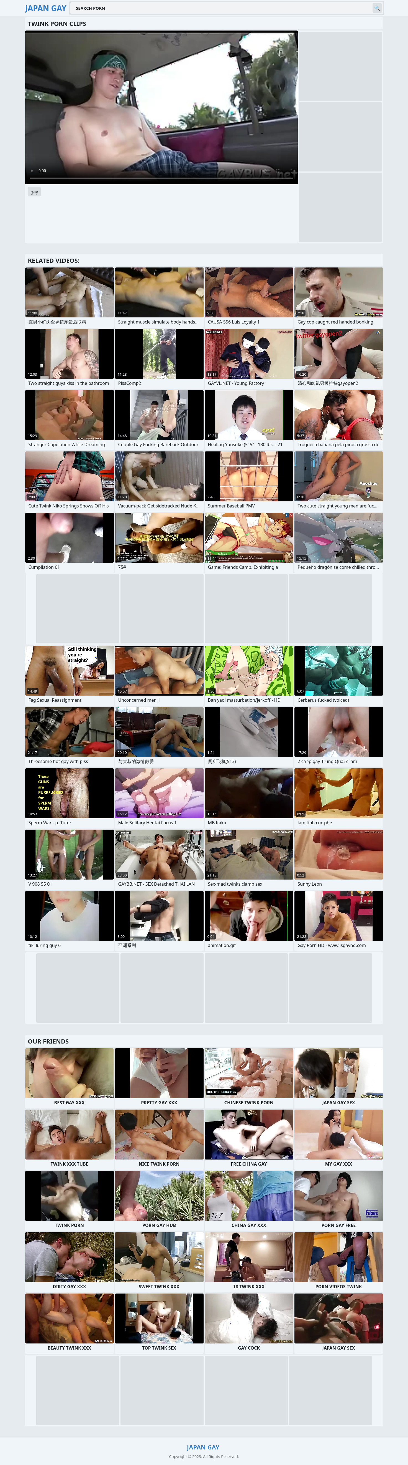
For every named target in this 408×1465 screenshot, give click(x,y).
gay (34, 192)
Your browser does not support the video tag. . (161, 107)
